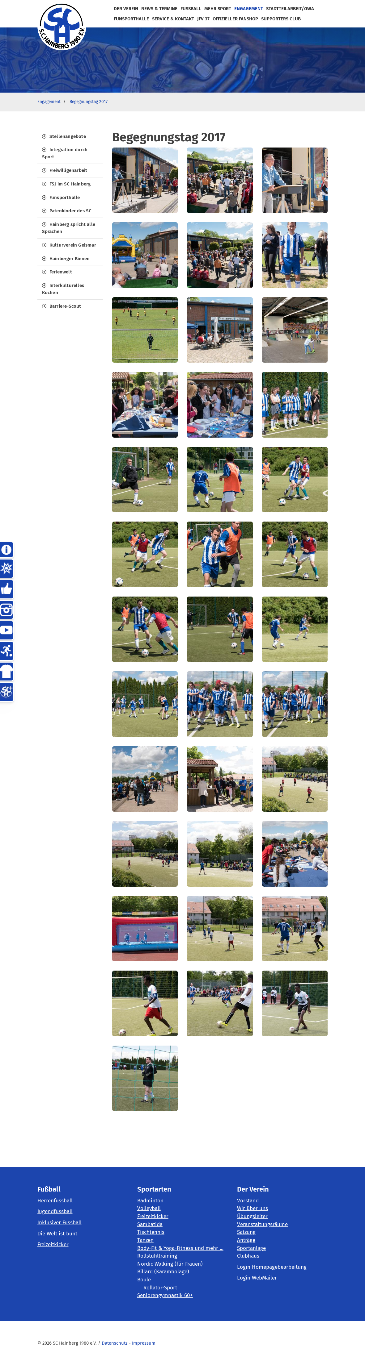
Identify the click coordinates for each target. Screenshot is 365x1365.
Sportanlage (251, 1248)
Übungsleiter (252, 1216)
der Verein (126, 8)
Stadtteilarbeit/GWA (290, 8)
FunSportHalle (131, 19)
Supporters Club (281, 19)
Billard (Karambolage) (163, 1271)
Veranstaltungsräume (262, 1224)
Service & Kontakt (173, 19)
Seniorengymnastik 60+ (165, 1295)
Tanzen (145, 1240)
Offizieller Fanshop (235, 19)
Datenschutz (115, 1343)
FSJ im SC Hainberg (70, 184)
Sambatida (150, 1224)
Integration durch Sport (65, 153)
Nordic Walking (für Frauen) (170, 1264)
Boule (144, 1279)
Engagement (248, 8)
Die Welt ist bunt (58, 1233)
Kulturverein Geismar (72, 245)
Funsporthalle (64, 197)
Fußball (190, 8)
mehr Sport (217, 8)
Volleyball (149, 1208)
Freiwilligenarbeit (68, 170)
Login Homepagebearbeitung (272, 1267)
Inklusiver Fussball (59, 1222)
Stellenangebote (67, 136)
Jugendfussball (55, 1211)
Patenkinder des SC (70, 211)
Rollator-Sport (160, 1287)
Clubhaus (248, 1256)
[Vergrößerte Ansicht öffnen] (145, 180)
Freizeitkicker (53, 1244)
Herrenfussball (55, 1200)
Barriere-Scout (65, 306)
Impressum (143, 1343)
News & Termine (159, 8)
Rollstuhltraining (157, 1256)
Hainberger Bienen (69, 258)
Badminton (150, 1200)
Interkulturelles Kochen (63, 289)
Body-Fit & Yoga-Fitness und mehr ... (180, 1248)
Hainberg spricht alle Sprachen (68, 228)
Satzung (246, 1232)
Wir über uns (252, 1208)
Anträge (246, 1240)
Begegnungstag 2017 (89, 101)
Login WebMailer (257, 1278)
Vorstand (248, 1200)
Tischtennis (150, 1232)
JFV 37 (203, 19)
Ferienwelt (60, 272)
